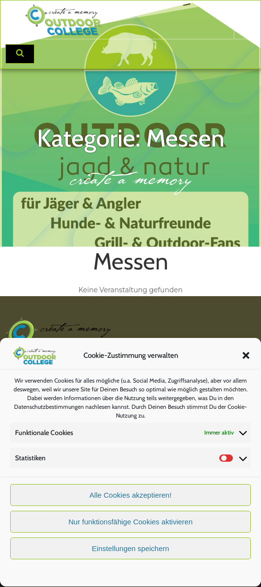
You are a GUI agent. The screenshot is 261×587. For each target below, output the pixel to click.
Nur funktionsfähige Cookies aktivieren (130, 526)
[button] (246, 359)
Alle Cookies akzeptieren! (130, 499)
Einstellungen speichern (130, 553)
